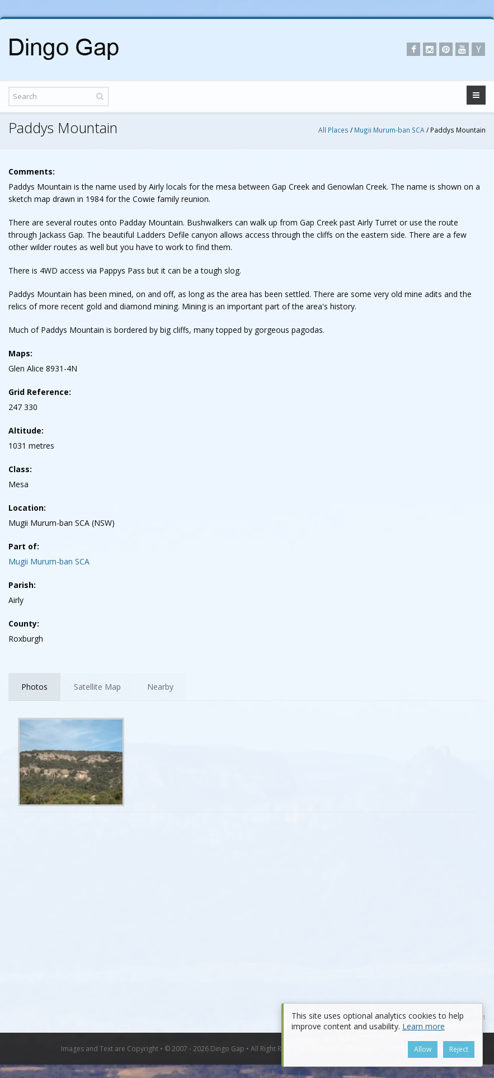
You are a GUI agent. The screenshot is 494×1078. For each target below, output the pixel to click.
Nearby (160, 686)
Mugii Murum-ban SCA (389, 129)
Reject (458, 1049)
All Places (333, 129)
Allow (422, 1049)
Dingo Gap (227, 1048)
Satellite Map (97, 686)
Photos (34, 686)
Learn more (423, 1026)
